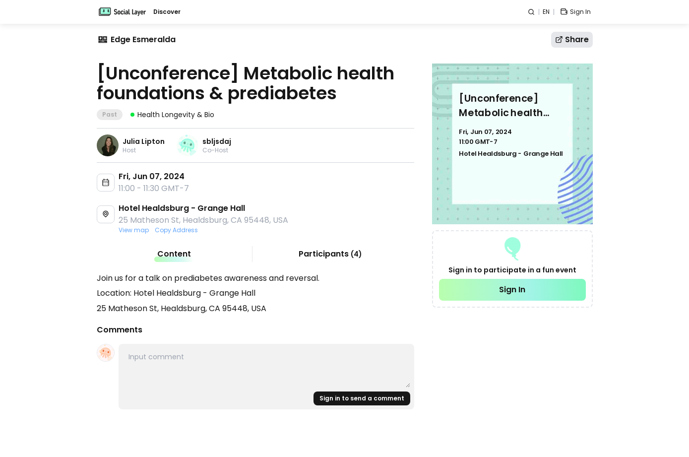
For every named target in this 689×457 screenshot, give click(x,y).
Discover (167, 12)
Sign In (512, 289)
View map (134, 230)
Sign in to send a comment (361, 398)
